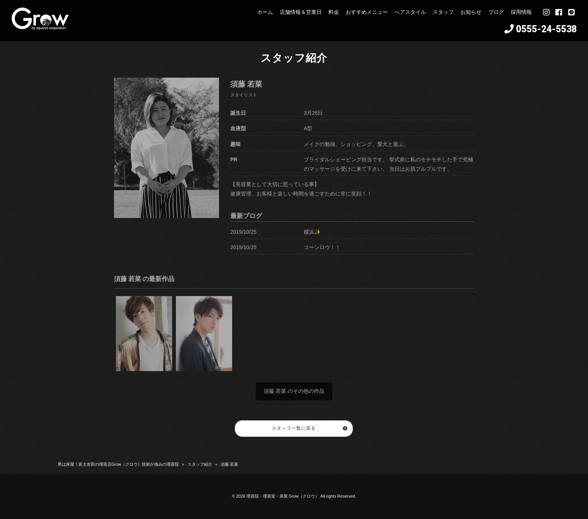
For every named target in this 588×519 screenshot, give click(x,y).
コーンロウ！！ (322, 251)
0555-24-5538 (546, 29)
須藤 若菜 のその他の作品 (294, 396)
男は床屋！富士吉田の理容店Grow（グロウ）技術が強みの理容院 (118, 464)
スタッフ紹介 (200, 464)
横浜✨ (312, 236)
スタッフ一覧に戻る (294, 428)
